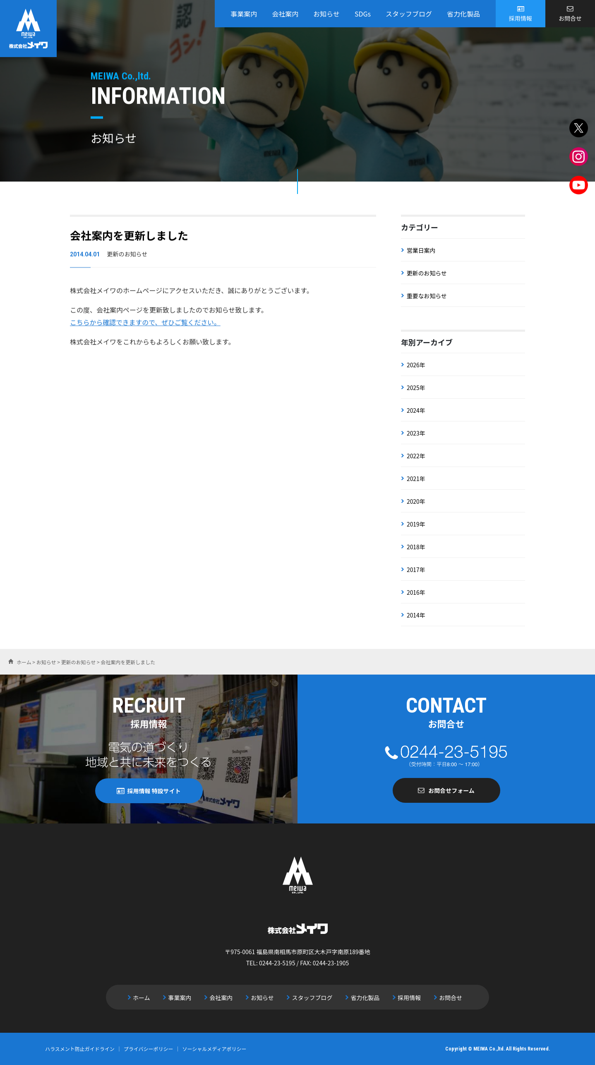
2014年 (416, 615)
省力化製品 (463, 14)
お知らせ (326, 14)
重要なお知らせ (427, 296)
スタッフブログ (409, 14)
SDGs (363, 14)
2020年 (416, 501)
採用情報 (520, 18)
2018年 (416, 547)
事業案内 (243, 14)
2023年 (416, 433)
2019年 (416, 524)
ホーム (145, 997)
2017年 (416, 569)
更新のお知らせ (427, 273)
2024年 (416, 410)
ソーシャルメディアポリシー (214, 1048)
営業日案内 (421, 250)
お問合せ (570, 18)
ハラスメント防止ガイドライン (80, 1048)
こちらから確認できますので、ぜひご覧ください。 (146, 323)
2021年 (416, 478)
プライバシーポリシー (148, 1048)
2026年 (416, 365)
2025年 (416, 387)
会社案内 (285, 14)
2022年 (416, 456)
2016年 (416, 592)
